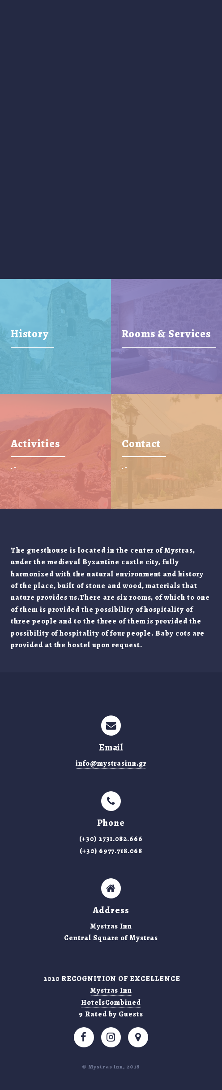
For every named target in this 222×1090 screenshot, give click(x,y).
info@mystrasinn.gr (111, 763)
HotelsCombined (111, 1002)
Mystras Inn (111, 990)
